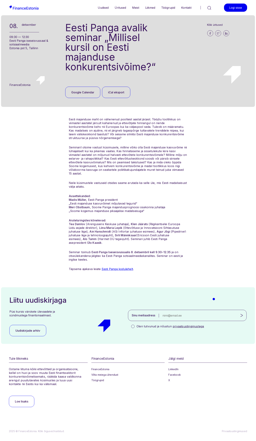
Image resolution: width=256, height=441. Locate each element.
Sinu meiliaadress (143, 315)
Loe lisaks (21, 401)
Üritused (120, 7)
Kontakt (186, 7)
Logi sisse (235, 7)
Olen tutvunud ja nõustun (170, 326)
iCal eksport (116, 92)
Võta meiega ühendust (104, 374)
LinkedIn (173, 369)
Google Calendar (82, 92)
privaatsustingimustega (188, 326)
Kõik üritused (215, 24)
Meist (135, 7)
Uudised (103, 7)
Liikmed (150, 7)
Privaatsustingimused (234, 431)
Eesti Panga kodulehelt (117, 269)
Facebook (174, 374)
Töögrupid (168, 7)
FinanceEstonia (100, 369)
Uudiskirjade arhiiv (27, 330)
